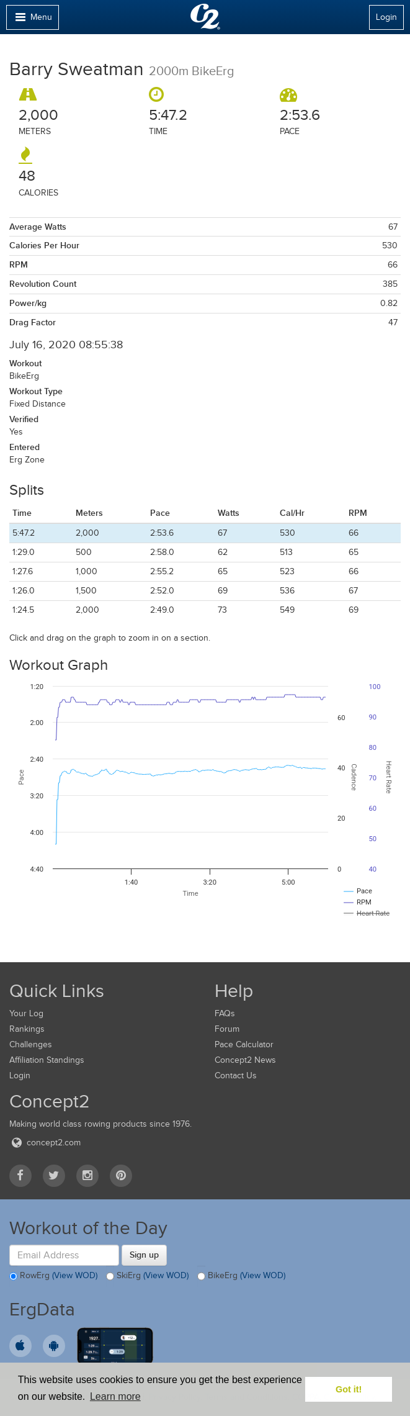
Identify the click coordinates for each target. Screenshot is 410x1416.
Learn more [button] (115, 1396)
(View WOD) (74, 1275)
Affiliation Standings (46, 1060)
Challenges (30, 1044)
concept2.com (45, 1142)
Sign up (144, 1255)
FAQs (225, 1013)
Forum (227, 1029)
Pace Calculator (244, 1044)
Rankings (27, 1029)
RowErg (53, 1276)
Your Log (26, 1013)
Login (386, 17)
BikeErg (241, 1276)
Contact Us (236, 1075)
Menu (32, 20)
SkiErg (147, 1276)
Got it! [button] (349, 1389)
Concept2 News (245, 1060)
